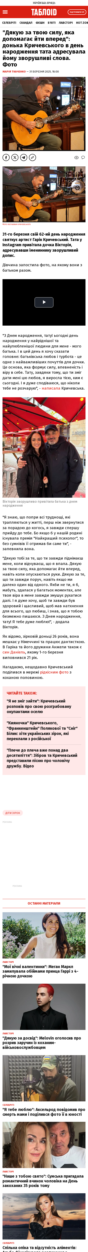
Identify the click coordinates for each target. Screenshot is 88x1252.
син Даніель (14, 652)
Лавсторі (66, 23)
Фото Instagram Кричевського (17, 224)
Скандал (25, 23)
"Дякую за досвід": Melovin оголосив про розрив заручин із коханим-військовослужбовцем (42, 1043)
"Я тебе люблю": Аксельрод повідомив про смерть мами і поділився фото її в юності (44, 1112)
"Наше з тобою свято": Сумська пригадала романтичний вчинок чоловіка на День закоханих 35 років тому (43, 1181)
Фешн (40, 23)
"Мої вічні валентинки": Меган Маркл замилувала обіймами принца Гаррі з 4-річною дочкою (40, 971)
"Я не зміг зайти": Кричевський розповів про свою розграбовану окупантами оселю (39, 706)
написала (51, 388)
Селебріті (9, 23)
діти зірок (12, 813)
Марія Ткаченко (14, 71)
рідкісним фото (54, 672)
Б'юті (52, 23)
